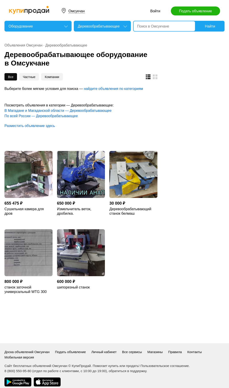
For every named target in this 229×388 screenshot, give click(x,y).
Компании (52, 77)
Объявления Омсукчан (23, 45)
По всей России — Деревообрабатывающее (41, 116)
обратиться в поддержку (127, 371)
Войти (155, 11)
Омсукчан (76, 11)
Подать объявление (195, 11)
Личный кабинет (104, 352)
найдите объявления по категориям (113, 89)
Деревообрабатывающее (66, 45)
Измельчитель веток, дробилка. (74, 211)
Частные (29, 77)
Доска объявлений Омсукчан (26, 352)
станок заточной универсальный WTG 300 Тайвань (25, 289)
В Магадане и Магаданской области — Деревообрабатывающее (58, 110)
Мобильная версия (19, 357)
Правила (175, 352)
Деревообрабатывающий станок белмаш (130, 211)
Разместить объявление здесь (29, 126)
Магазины (155, 352)
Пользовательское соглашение (164, 366)
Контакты (194, 352)
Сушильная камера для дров (24, 211)
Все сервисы (132, 352)
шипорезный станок (73, 287)
